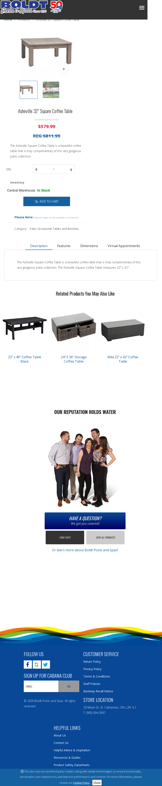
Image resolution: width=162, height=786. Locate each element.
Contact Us (61, 743)
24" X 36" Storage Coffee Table (74, 359)
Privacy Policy (92, 669)
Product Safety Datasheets (71, 765)
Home (8, 20)
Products (24, 20)
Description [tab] (40, 246)
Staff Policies (91, 684)
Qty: (8, 169)
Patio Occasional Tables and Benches (54, 229)
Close (97, 783)
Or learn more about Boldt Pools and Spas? (85, 550)
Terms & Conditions (96, 676)
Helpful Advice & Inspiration (72, 750)
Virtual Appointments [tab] (122, 246)
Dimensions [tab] (88, 246)
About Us (60, 735)
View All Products (105, 537)
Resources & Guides (67, 757)
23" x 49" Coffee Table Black (24, 359)
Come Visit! (64, 537)
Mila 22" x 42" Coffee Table (123, 359)
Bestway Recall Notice (98, 691)
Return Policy (92, 661)
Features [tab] (64, 246)
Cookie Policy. (81, 783)
